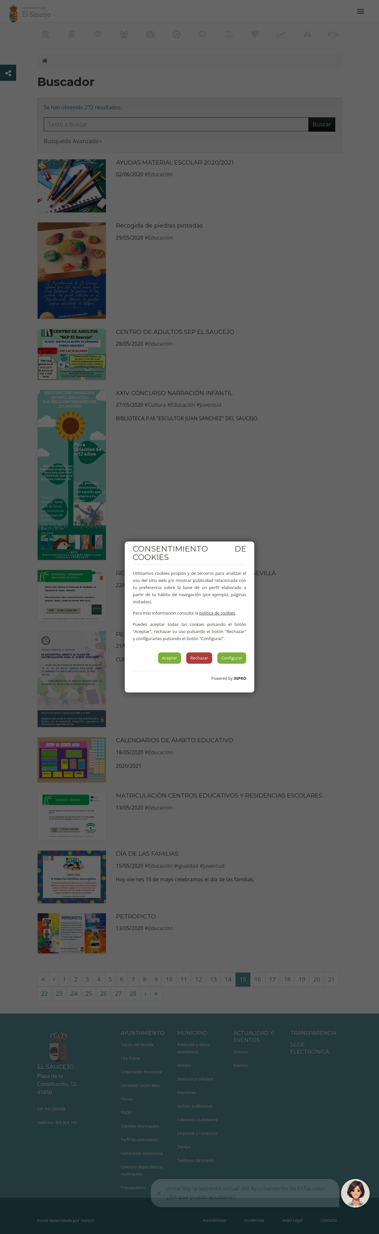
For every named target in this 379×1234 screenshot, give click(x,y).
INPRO (240, 678)
